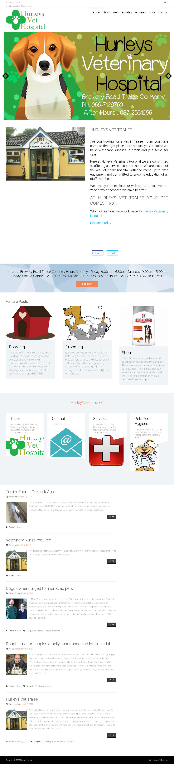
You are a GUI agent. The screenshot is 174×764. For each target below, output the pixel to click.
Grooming (140, 12)
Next (168, 76)
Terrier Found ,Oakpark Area (30, 491)
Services (100, 418)
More (111, 517)
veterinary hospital (67, 742)
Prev (5, 76)
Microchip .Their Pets (52, 631)
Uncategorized (22, 742)
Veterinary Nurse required (28, 540)
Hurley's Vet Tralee (87, 402)
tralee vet (55, 742)
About (106, 12)
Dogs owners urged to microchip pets (39, 588)
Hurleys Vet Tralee (111, 129)
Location (87, 283)
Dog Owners (38, 631)
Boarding (127, 12)
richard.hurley (38, 686)
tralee (47, 686)
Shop (152, 12)
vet (51, 686)
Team (15, 418)
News (116, 12)
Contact (162, 12)
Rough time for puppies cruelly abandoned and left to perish (58, 643)
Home (96, 12)
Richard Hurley (100, 223)
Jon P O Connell (155, 760)
